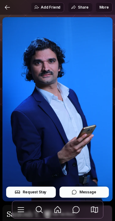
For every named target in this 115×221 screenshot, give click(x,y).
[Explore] (39, 210)
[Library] (21, 210)
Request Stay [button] (30, 192)
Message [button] (83, 192)
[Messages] (76, 210)
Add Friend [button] (47, 7)
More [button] (104, 7)
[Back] (7, 7)
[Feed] (58, 210)
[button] (94, 210)
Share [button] (79, 7)
